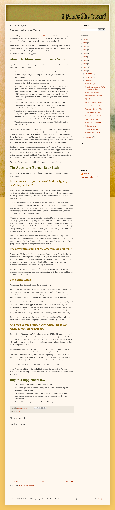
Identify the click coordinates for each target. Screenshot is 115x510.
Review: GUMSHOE (92, 92)
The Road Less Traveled (93, 96)
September (89, 137)
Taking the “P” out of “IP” (94, 116)
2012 (85, 64)
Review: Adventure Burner (94, 106)
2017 (85, 46)
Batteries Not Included (93, 133)
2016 (85, 50)
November (89, 77)
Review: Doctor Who (92, 113)
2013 (85, 60)
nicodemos (84, 499)
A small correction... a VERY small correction (95, 88)
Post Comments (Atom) (27, 485)
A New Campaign (91, 84)
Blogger (100, 499)
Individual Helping (91, 119)
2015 (85, 53)
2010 (85, 71)
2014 (85, 57)
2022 (85, 39)
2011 (85, 67)
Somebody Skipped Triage (94, 109)
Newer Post (14, 481)
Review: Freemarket (92, 129)
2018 (85, 43)
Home (42, 481)
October (88, 81)
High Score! (89, 99)
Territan (86, 174)
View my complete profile (90, 177)
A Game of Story (91, 126)
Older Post (69, 481)
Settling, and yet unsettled (94, 102)
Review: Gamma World (93, 122)
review (18, 411)
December (89, 74)
